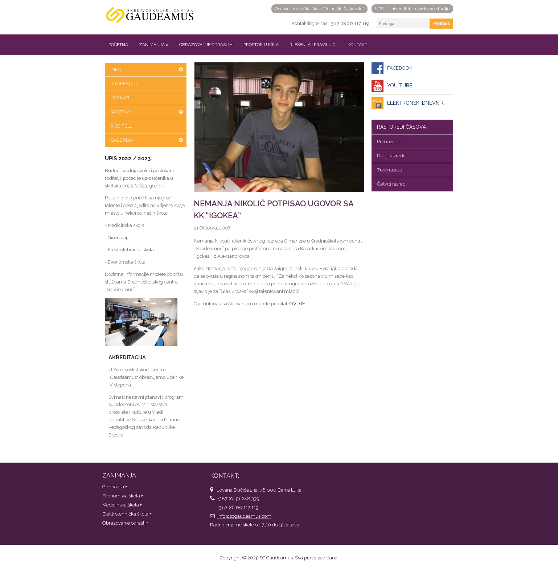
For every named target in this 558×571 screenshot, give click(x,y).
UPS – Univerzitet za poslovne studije (412, 8)
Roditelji (122, 126)
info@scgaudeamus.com (244, 516)
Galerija (121, 140)
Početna (118, 44)
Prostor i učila (261, 44)
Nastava (121, 112)
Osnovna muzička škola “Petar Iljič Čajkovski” (319, 8)
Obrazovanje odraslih (206, 44)
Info (116, 69)
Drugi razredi (390, 155)
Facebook (399, 68)
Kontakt (357, 44)
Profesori (123, 83)
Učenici (119, 97)
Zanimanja (153, 44)
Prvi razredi (389, 141)
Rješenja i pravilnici (313, 44)
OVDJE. (298, 303)
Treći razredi (390, 170)
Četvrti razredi (392, 184)
